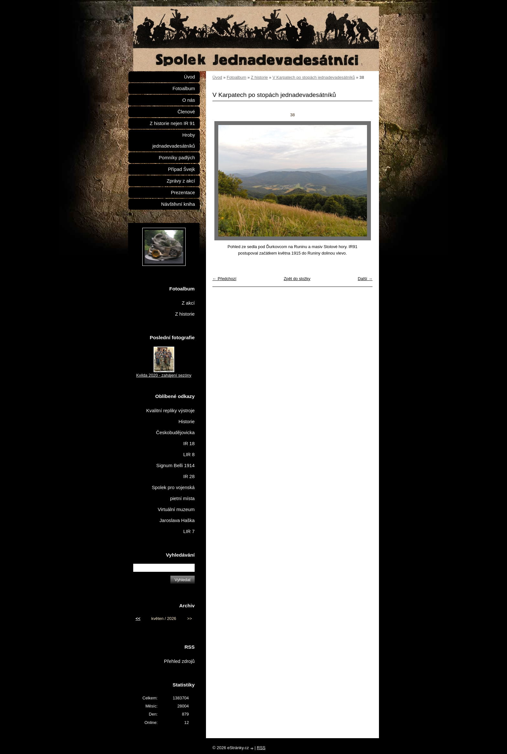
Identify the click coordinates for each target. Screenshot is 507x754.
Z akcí (188, 303)
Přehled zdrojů (179, 661)
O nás (188, 100)
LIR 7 (189, 531)
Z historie (259, 77)
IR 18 (189, 443)
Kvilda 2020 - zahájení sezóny (163, 375)
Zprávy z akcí (181, 180)
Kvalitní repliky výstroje (170, 410)
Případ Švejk (181, 169)
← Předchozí (224, 278)
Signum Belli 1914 (175, 465)
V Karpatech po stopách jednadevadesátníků (314, 77)
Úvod (217, 77)
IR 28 (189, 476)
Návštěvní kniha (178, 204)
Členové (186, 111)
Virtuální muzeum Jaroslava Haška (176, 515)
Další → (365, 278)
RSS (261, 747)
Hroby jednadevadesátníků (173, 140)
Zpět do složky (297, 278)
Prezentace (183, 192)
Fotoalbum (236, 77)
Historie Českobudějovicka (175, 427)
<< (137, 618)
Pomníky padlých (177, 157)
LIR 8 (189, 454)
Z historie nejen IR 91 (172, 123)
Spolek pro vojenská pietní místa (173, 493)
